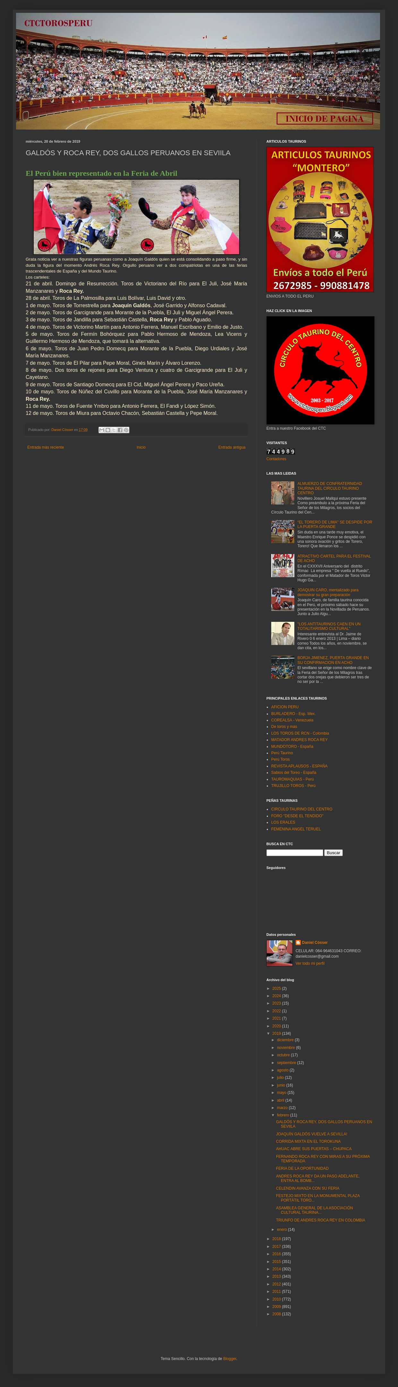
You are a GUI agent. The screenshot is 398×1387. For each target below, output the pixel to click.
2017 (277, 1246)
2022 (277, 1011)
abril (281, 1100)
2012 (277, 1284)
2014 (277, 1269)
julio (281, 1077)
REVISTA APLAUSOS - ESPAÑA (299, 766)
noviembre (286, 1047)
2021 (277, 1018)
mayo (282, 1092)
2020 (277, 1026)
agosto (283, 1070)
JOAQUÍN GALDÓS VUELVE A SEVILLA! (311, 1134)
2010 (277, 1299)
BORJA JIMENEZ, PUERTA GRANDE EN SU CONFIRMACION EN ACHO (333, 660)
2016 (277, 1254)
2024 (277, 996)
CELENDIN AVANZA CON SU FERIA (308, 1188)
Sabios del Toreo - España (293, 772)
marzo (283, 1107)
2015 (277, 1261)
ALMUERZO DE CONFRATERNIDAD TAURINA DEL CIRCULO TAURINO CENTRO (330, 488)
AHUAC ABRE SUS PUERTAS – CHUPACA (313, 1149)
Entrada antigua (232, 447)
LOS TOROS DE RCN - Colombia (300, 733)
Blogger (229, 1358)
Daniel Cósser (315, 942)
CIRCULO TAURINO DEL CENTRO (301, 809)
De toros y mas (284, 726)
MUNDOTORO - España (292, 746)
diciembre (286, 1040)
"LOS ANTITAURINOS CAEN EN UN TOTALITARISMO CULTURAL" (329, 626)
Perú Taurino (282, 753)
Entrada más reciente (45, 447)
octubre (284, 1055)
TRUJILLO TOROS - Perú (293, 785)
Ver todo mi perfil (310, 963)
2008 (277, 1314)
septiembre (287, 1062)
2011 (277, 1291)
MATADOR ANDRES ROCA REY (299, 740)
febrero (283, 1115)
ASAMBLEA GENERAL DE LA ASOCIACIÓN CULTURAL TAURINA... (314, 1210)
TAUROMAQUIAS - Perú (292, 779)
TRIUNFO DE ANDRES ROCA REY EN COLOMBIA (320, 1220)
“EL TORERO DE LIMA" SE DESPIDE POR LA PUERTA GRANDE (335, 524)
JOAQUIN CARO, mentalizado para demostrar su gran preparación (328, 592)
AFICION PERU (284, 707)
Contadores (276, 459)
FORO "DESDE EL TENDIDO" (297, 816)
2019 (277, 1033)
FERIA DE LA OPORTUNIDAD (302, 1168)
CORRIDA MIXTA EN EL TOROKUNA (308, 1141)
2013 (277, 1276)
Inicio (141, 447)
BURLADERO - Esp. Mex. (293, 713)
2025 (277, 988)
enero (282, 1229)
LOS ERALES (283, 822)
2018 (277, 1239)
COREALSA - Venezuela (292, 720)
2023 (277, 1003)
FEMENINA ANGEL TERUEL (296, 829)
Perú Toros (280, 759)
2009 (277, 1306)
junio (281, 1085)
